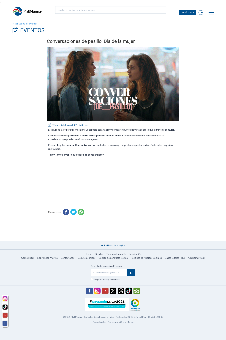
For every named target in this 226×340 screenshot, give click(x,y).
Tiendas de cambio (116, 253)
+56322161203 (155, 317)
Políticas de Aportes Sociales (146, 257)
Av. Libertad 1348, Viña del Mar (131, 317)
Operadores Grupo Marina (120, 322)
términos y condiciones (110, 279)
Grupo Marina (99, 322)
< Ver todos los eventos (25, 23)
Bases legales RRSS (175, 257)
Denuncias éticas (86, 257)
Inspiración (135, 253)
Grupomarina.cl (196, 257)
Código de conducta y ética (113, 257)
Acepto (107, 279)
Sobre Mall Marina (47, 257)
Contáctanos (67, 257)
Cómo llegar (27, 257)
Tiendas (98, 253)
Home (88, 253)
